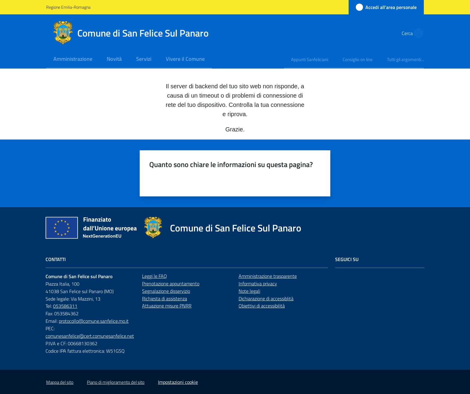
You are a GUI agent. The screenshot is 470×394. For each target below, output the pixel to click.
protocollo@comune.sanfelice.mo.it (94, 321)
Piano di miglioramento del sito (115, 382)
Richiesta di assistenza (164, 298)
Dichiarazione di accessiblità (266, 298)
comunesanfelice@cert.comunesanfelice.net (90, 336)
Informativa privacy (258, 283)
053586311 (65, 306)
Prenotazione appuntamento (170, 283)
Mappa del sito (59, 382)
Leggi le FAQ (154, 276)
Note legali (249, 291)
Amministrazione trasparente (268, 276)
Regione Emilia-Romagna (68, 7)
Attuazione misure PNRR (167, 305)
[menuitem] (73, 59)
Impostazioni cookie (178, 382)
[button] (416, 33)
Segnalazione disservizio (166, 291)
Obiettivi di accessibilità (262, 305)
